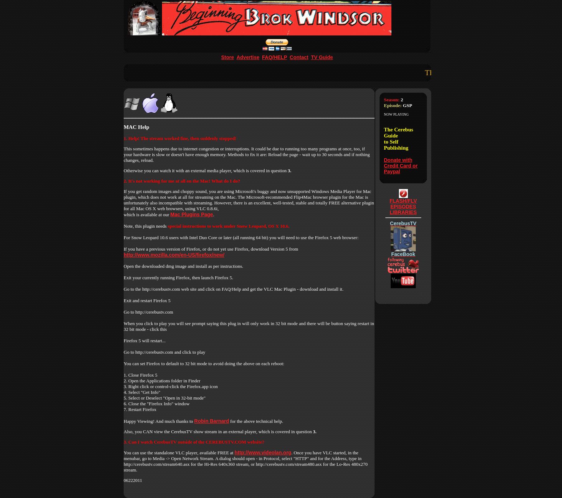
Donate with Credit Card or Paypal (401, 165)
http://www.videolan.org (263, 452)
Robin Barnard (211, 421)
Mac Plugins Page (191, 214)
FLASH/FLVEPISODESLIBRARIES (403, 204)
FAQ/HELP (274, 57)
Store (227, 57)
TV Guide (322, 57)
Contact (299, 57)
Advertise (248, 57)
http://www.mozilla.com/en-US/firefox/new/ (174, 255)
